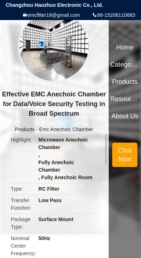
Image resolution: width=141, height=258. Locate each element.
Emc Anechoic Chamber (66, 129)
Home (124, 47)
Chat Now (125, 155)
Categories (125, 64)
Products (25, 129)
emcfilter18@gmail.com (53, 15)
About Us (125, 116)
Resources (125, 98)
